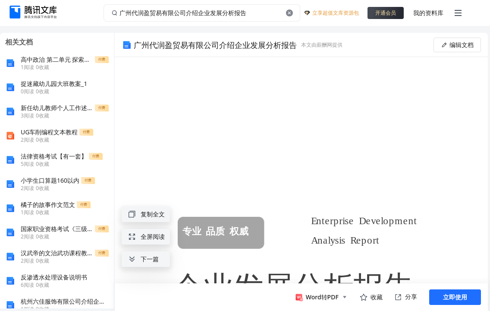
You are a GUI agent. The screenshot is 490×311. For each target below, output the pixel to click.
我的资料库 (428, 13)
